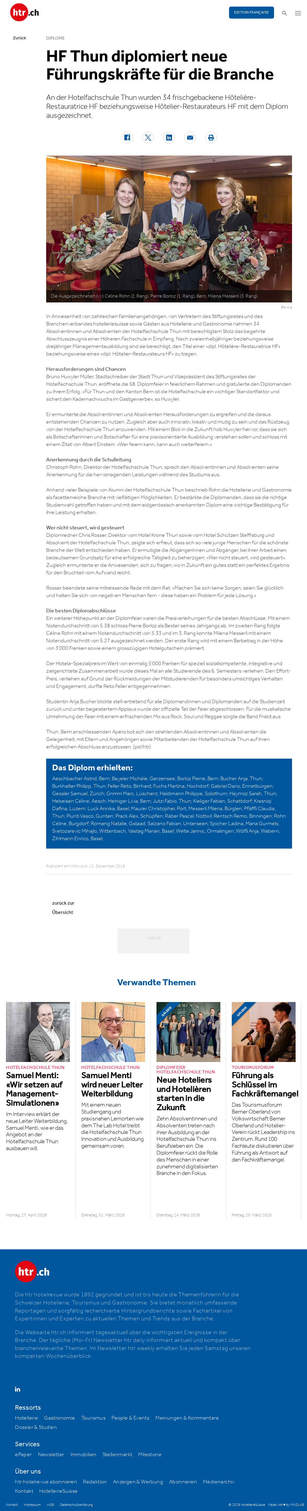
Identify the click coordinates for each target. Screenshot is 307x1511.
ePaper (23, 1454)
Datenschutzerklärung (76, 1505)
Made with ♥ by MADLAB (286, 1505)
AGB (50, 1505)
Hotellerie (26, 1418)
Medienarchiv (219, 1482)
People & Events (130, 1418)
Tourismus (93, 1418)
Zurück (19, 38)
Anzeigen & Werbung (138, 1482)
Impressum (32, 1505)
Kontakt (24, 1491)
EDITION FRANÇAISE (251, 12)
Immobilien (83, 1454)
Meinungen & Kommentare (187, 1418)
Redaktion (95, 1482)
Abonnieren (183, 1482)
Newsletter (51, 1454)
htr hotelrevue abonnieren (46, 1482)
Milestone (150, 1454)
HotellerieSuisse (58, 1491)
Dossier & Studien (36, 1427)
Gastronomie (59, 1418)
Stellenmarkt (118, 1454)
